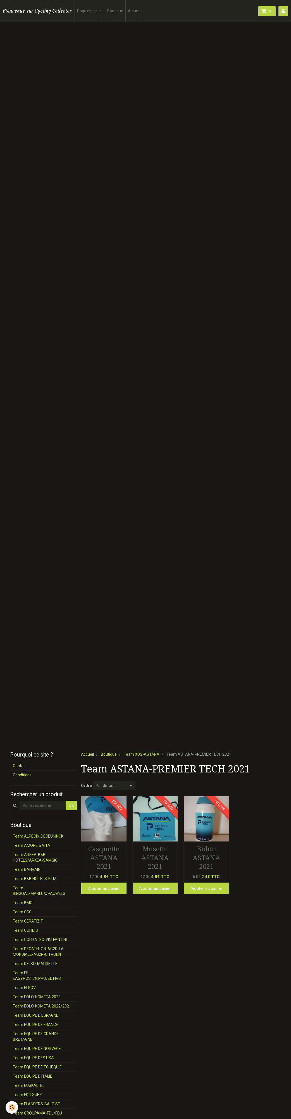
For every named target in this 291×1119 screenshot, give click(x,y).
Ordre (86, 785)
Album (134, 11)
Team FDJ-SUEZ (27, 1094)
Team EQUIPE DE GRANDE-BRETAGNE (36, 1037)
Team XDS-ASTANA (141, 754)
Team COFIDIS (25, 930)
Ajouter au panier (104, 888)
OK (71, 805)
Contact (20, 766)
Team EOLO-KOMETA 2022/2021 (42, 1006)
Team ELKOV (24, 987)
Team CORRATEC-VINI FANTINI (40, 939)
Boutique (115, 11)
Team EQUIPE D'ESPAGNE (35, 1015)
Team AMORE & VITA (31, 845)
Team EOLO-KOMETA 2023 (37, 997)
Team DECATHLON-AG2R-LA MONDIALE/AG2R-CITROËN (38, 952)
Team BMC (22, 902)
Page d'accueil (89, 11)
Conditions (22, 775)
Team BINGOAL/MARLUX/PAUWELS (39, 891)
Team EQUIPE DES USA (33, 1058)
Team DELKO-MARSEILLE (35, 963)
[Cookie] (12, 1107)
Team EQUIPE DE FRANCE (35, 1024)
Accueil (87, 754)
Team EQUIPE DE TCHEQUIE (37, 1067)
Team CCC (22, 912)
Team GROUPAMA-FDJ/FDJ (37, 1113)
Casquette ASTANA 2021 (104, 858)
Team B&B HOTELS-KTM (34, 878)
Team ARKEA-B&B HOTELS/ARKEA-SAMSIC (35, 857)
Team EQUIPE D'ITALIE (32, 1076)
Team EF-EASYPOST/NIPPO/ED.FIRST (38, 976)
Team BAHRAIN (26, 869)
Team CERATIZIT (28, 921)
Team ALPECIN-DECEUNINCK (38, 836)
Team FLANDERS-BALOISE (36, 1104)
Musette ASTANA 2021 (155, 858)
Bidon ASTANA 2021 (206, 858)
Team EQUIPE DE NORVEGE (37, 1048)
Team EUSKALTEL (28, 1085)
